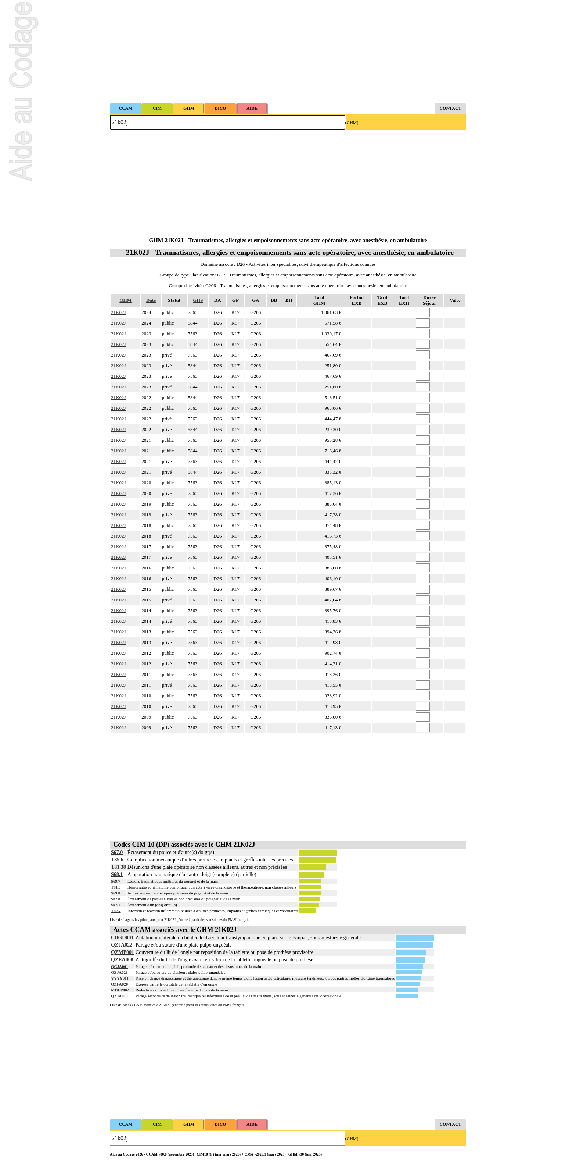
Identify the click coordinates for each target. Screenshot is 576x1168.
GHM (125, 300)
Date (151, 300)
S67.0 (117, 852)
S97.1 (115, 905)
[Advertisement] (288, 51)
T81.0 (116, 887)
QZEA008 (122, 959)
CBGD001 (122, 937)
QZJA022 (121, 945)
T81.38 (118, 867)
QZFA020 (119, 984)
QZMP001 (122, 952)
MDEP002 (120, 990)
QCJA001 (119, 966)
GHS (198, 300)
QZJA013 (119, 996)
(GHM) (352, 122)
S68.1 (117, 874)
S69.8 (115, 893)
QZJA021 (119, 972)
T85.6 (117, 860)
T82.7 (116, 910)
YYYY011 (120, 978)
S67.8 (115, 899)
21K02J (118, 312)
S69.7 (115, 881)
